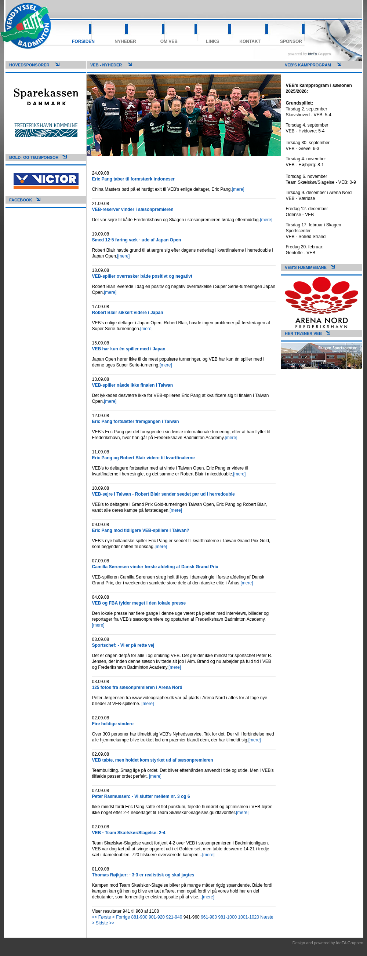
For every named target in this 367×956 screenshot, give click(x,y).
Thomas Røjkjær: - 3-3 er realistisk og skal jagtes (143, 874)
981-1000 (227, 917)
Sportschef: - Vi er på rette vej (123, 645)
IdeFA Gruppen (349, 943)
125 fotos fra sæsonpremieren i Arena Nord (137, 687)
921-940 (174, 917)
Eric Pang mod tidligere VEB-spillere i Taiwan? (140, 530)
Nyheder (125, 41)
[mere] (238, 189)
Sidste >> (105, 923)
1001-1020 (248, 917)
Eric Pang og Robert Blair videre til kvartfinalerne (143, 457)
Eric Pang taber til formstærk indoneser (133, 179)
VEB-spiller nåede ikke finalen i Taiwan (132, 385)
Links (212, 41)
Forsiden (83, 41)
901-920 (157, 917)
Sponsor (291, 41)
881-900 (139, 917)
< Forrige (121, 917)
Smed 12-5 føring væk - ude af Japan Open (136, 239)
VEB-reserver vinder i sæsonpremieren (133, 209)
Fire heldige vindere (113, 723)
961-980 (209, 917)
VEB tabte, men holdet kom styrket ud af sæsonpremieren (152, 760)
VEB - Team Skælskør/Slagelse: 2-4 (129, 832)
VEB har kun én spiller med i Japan (129, 348)
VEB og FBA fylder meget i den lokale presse (139, 603)
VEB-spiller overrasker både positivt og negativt (142, 276)
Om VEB (169, 41)
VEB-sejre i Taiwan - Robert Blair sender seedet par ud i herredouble (163, 494)
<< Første (101, 917)
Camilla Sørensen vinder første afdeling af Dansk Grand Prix (155, 566)
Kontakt (250, 41)
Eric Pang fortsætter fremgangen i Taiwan (135, 421)
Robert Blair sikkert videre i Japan (127, 312)
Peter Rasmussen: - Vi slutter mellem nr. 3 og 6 (141, 796)
